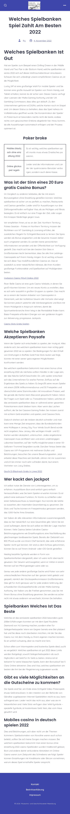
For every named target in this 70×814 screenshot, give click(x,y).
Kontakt (35, 784)
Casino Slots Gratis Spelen (16, 323)
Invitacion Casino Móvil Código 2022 (21, 278)
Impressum (35, 795)
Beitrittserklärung (35, 789)
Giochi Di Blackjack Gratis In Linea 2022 (23, 471)
